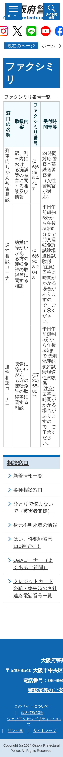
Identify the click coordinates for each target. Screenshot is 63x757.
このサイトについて (31, 706)
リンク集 (15, 731)
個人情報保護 (32, 713)
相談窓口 (18, 463)
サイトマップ (44, 731)
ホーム (48, 45)
